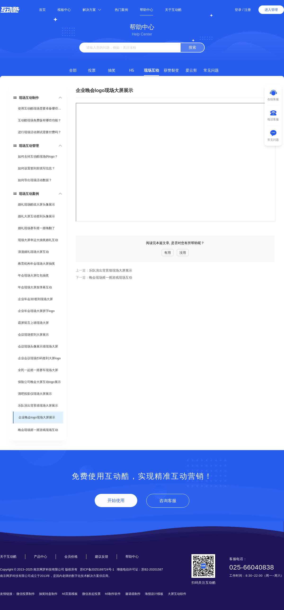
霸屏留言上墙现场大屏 (33, 323)
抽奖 (111, 70)
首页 (42, 10)
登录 (238, 10)
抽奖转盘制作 (48, 594)
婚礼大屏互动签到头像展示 (36, 216)
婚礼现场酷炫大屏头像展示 (36, 204)
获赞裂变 (171, 70)
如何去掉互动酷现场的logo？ (38, 156)
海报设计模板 (154, 594)
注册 (247, 10)
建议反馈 (101, 556)
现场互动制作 (26, 98)
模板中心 (64, 10)
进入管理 (271, 10)
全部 (73, 70)
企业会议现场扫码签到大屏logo (39, 358)
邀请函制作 (133, 594)
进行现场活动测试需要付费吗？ (39, 132)
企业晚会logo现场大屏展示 (36, 417)
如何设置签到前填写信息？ (36, 168)
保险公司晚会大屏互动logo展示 (39, 382)
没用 (182, 253)
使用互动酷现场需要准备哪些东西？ (40, 108)
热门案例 (121, 10)
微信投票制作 (25, 594)
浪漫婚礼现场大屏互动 (33, 252)
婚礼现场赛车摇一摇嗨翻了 (36, 228)
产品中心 (40, 556)
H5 (131, 70)
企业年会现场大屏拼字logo (36, 311)
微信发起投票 (91, 594)
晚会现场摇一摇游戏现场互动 (38, 430)
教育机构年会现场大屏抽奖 (36, 263)
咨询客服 (167, 500)
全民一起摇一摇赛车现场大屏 (38, 370)
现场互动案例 (26, 194)
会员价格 (71, 556)
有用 (167, 253)
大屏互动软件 (177, 594)
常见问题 (211, 70)
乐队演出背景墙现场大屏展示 (38, 405)
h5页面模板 (70, 594)
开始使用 (115, 500)
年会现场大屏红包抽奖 (33, 275)
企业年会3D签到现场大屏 (35, 299)
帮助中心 (146, 10)
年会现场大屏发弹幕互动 (35, 287)
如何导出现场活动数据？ (35, 180)
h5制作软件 (113, 594)
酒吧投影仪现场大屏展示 (35, 393)
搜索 (192, 47)
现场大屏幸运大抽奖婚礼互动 (38, 240)
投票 (92, 70)
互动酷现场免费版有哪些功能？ (39, 120)
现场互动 (151, 70)
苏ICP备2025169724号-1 (97, 569)
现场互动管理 (26, 146)
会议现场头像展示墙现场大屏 (38, 346)
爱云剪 (191, 70)
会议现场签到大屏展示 (33, 334)
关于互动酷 (173, 10)
